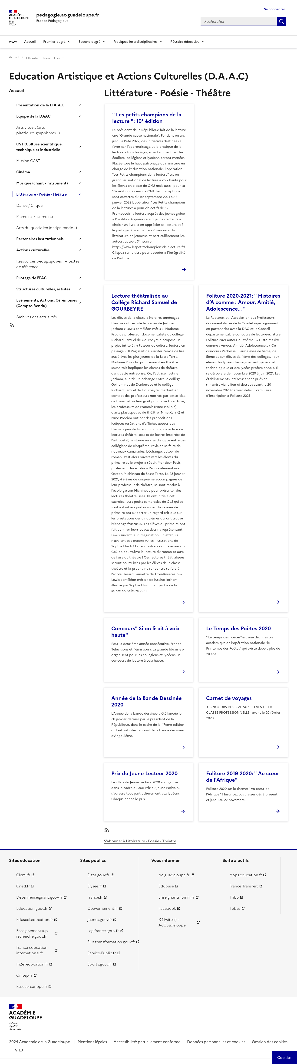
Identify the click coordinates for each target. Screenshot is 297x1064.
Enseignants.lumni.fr (176, 897)
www (13, 41)
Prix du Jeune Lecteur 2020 (144, 773)
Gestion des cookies (269, 1041)
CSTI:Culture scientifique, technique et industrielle (39, 146)
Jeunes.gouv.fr (99, 919)
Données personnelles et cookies (216, 1041)
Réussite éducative (184, 41)
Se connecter (274, 9)
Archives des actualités (36, 317)
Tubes (235, 908)
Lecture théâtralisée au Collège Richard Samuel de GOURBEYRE (144, 302)
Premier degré (54, 41)
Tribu (234, 897)
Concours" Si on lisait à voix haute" (145, 632)
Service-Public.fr (101, 953)
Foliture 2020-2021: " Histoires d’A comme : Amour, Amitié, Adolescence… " (243, 302)
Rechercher (281, 21)
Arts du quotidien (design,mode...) (46, 227)
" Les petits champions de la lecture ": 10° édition (146, 118)
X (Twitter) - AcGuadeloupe (172, 922)
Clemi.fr (23, 875)
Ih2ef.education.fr (32, 964)
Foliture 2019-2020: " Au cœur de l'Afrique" (242, 777)
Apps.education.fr (246, 875)
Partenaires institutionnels (39, 239)
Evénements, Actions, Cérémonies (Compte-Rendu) (46, 303)
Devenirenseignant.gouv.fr (39, 897)
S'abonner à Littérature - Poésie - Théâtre (140, 841)
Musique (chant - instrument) (42, 183)
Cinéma (23, 172)
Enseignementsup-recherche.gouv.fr (32, 933)
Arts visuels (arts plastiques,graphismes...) (38, 130)
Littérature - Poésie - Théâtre (41, 194)
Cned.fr (23, 886)
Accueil (30, 41)
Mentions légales (92, 1041)
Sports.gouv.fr (99, 964)
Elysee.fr (94, 886)
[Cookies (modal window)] (284, 1057)
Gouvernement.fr (102, 908)
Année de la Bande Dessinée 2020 (146, 701)
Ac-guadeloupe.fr (173, 875)
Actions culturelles (33, 250)
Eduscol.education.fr (34, 919)
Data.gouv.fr (98, 875)
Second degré (89, 41)
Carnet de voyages (229, 698)
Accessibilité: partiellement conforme (147, 1041)
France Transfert (244, 886)
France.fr (95, 897)
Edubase (166, 886)
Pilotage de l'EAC (31, 278)
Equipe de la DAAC (33, 116)
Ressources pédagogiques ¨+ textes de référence (47, 263)
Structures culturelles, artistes (43, 289)
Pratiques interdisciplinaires (135, 41)
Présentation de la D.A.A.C (40, 105)
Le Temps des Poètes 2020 (238, 628)
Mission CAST (28, 161)
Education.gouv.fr (32, 908)
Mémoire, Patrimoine (34, 216)
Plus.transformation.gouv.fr (110, 942)
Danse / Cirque (29, 205)
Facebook (167, 908)
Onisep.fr (24, 975)
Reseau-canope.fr (31, 986)
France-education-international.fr (32, 950)
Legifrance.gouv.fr (103, 930)
